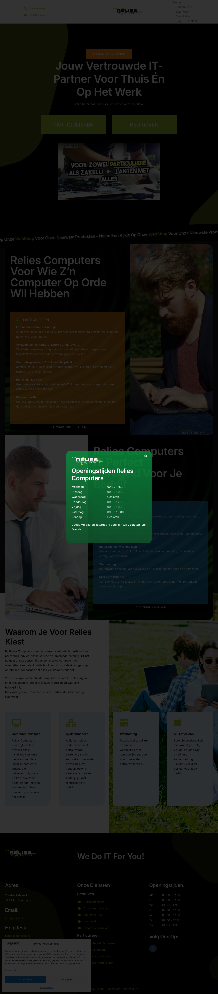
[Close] (145, 455)
